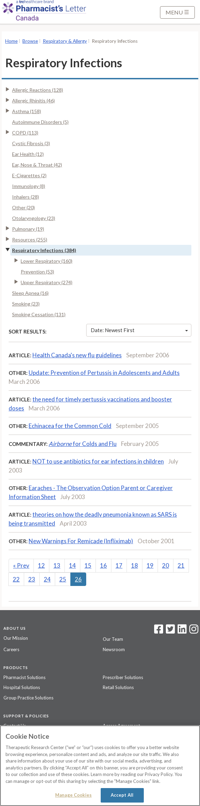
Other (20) (23, 207)
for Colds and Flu (83, 443)
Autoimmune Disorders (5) (40, 122)
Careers (11, 649)
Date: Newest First (139, 330)
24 (47, 579)
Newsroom (114, 649)
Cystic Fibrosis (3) (31, 143)
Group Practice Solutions (28, 697)
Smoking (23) (26, 304)
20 (165, 565)
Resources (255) (29, 239)
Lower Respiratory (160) (46, 261)
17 (119, 565)
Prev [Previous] (21, 565)
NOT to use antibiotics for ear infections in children (98, 461)
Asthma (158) (26, 111)
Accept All (122, 795)
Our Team (113, 639)
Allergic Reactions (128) (37, 90)
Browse (30, 41)
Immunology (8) (28, 186)
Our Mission (15, 638)
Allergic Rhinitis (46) (33, 100)
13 (56, 565)
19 (150, 565)
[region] (100, 765)
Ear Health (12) (28, 154)
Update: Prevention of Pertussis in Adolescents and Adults (104, 372)
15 (87, 565)
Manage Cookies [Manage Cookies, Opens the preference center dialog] (73, 795)
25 (62, 579)
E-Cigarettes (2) (29, 175)
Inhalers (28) (25, 197)
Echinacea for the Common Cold (70, 425)
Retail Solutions (118, 687)
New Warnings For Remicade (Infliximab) (81, 541)
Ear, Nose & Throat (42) (37, 165)
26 (78, 579)
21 (181, 565)
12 (41, 565)
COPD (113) (25, 133)
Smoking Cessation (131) (39, 314)
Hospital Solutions (21, 687)
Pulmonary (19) (28, 229)
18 (134, 565)
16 (103, 565)
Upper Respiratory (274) (46, 282)
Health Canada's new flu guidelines (77, 355)
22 (16, 579)
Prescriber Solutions (123, 677)
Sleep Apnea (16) (30, 293)
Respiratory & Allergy (65, 41)
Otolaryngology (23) (33, 218)
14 (72, 565)
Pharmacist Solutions (24, 677)
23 (31, 579)
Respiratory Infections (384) (44, 250)
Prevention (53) (37, 272)
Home (11, 41)
